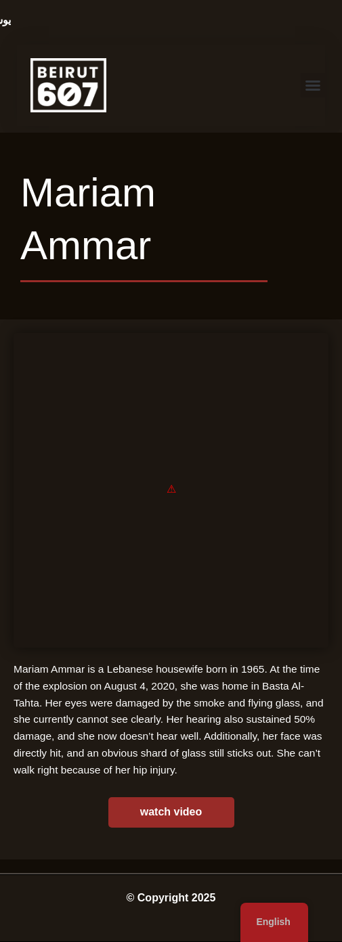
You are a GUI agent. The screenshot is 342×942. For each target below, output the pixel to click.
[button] (313, 85)
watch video (171, 811)
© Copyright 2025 (171, 897)
